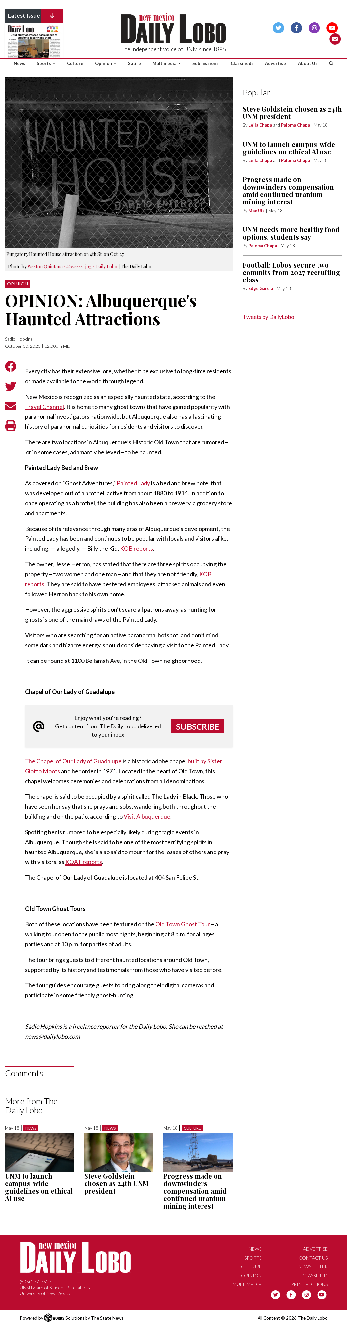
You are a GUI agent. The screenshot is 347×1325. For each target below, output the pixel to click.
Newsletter (313, 1266)
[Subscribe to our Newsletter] (335, 38)
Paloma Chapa (295, 125)
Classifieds (242, 63)
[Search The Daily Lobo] (331, 64)
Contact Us (313, 1257)
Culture (75, 63)
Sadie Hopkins (19, 339)
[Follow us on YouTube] (332, 27)
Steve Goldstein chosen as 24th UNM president (116, 1183)
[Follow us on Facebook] (296, 27)
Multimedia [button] (164, 63)
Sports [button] (44, 63)
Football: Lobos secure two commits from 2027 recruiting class (291, 272)
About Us (308, 63)
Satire (134, 63)
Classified (315, 1275)
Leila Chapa (260, 125)
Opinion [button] (104, 63)
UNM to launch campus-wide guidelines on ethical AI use (39, 1187)
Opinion (17, 283)
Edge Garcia (260, 288)
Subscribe (198, 726)
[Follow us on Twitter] (278, 27)
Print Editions (309, 1284)
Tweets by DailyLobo (268, 316)
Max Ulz (256, 210)
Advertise (275, 63)
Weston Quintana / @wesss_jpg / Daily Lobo (72, 266)
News (19, 63)
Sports (252, 1257)
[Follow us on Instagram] (314, 27)
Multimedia (247, 1284)
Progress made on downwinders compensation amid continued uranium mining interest (195, 1190)
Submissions (205, 63)
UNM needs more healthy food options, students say (291, 233)
